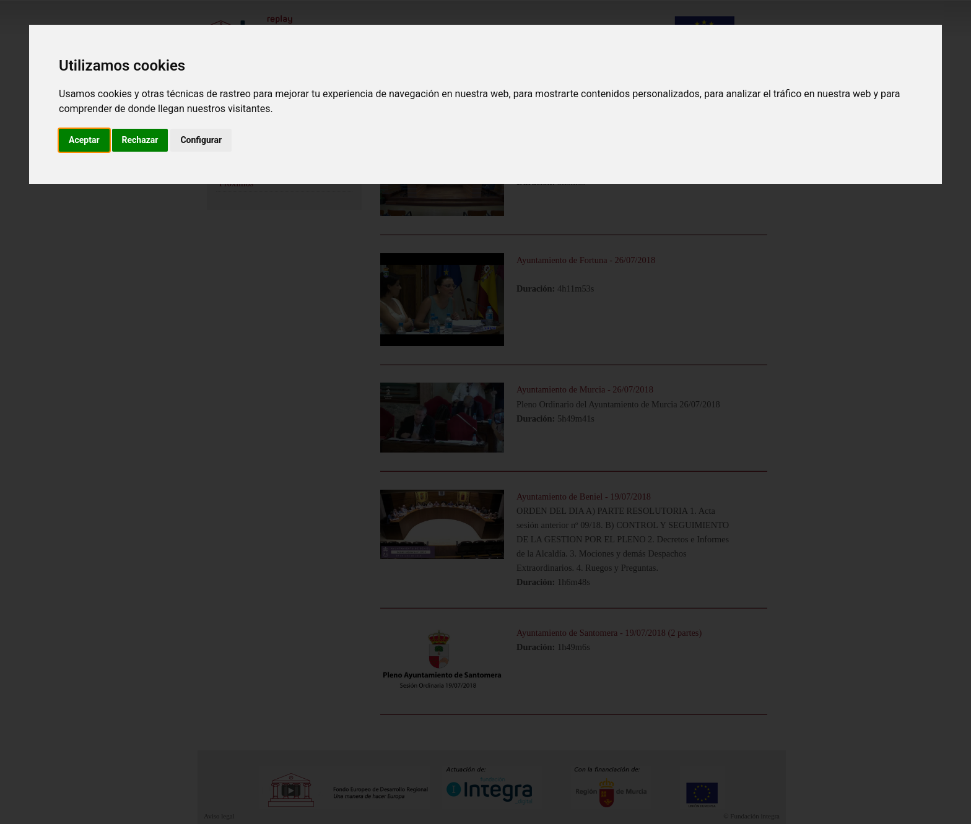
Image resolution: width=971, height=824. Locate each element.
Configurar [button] (201, 140)
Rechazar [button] (140, 140)
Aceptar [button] (84, 140)
